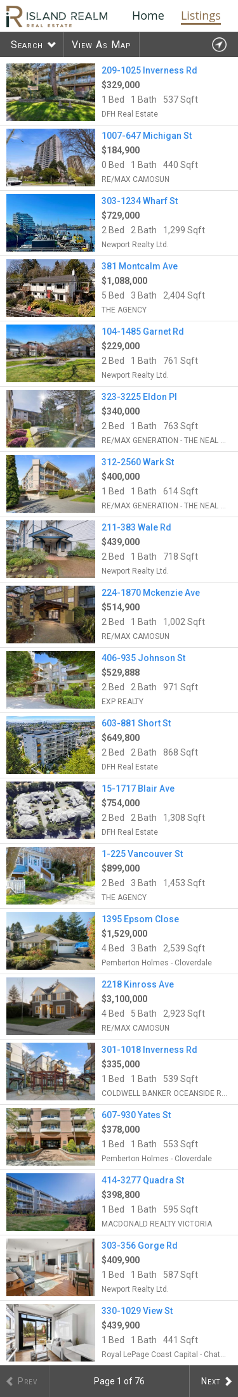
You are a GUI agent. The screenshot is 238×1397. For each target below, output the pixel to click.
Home (148, 15)
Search (27, 45)
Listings (201, 15)
